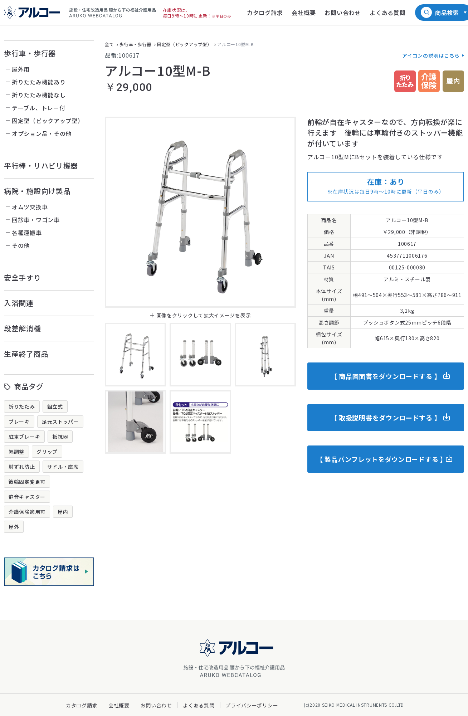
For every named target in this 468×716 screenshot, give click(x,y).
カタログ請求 (81, 705)
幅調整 (16, 451)
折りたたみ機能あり (38, 82)
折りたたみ (22, 406)
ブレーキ (19, 421)
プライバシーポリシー (251, 705)
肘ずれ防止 (22, 466)
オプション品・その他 (42, 133)
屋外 (14, 526)
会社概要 (119, 705)
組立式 (55, 406)
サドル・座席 (63, 466)
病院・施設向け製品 (37, 191)
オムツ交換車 (30, 207)
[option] (200, 212)
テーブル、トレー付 (38, 108)
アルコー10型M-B (235, 44)
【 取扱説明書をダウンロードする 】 (386, 417)
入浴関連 (19, 303)
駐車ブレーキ (24, 436)
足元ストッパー (60, 421)
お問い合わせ (156, 705)
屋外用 (21, 69)
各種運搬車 (27, 233)
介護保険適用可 (27, 511)
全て (109, 44)
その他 (21, 245)
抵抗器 (60, 436)
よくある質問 (198, 705)
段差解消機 (22, 328)
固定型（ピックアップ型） (47, 121)
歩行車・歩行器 (30, 53)
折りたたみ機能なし (38, 95)
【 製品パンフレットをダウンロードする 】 (381, 459)
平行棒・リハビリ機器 (41, 165)
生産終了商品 (26, 354)
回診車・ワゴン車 (36, 220)
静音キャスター (27, 496)
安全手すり (22, 277)
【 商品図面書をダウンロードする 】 (386, 376)
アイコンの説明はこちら (431, 55)
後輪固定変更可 (27, 481)
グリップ (47, 451)
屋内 (63, 511)
